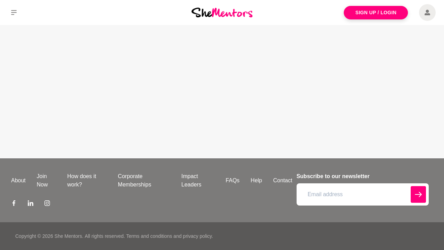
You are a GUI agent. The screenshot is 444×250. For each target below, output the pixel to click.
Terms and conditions (149, 236)
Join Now (42, 180)
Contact (282, 180)
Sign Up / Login (375, 12)
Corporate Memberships (134, 180)
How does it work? (81, 180)
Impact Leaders (191, 180)
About (18, 180)
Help (256, 180)
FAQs (233, 180)
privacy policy (197, 236)
